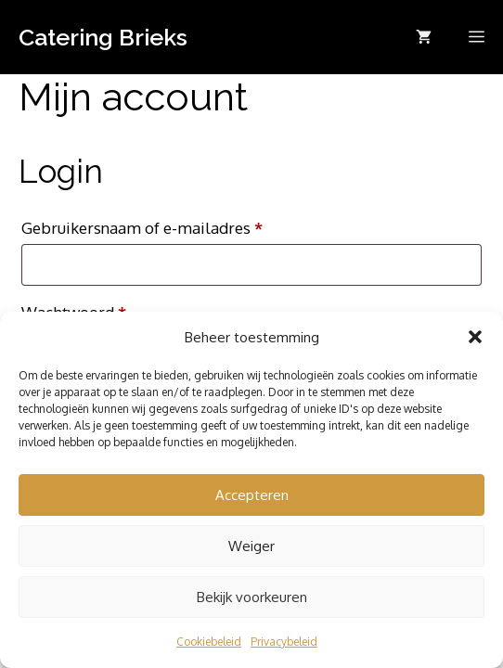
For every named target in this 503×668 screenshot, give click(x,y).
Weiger (251, 546)
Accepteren (252, 495)
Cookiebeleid (208, 642)
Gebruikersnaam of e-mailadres (166, 225)
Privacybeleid (284, 642)
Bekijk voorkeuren (252, 597)
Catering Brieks (103, 37)
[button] (475, 337)
